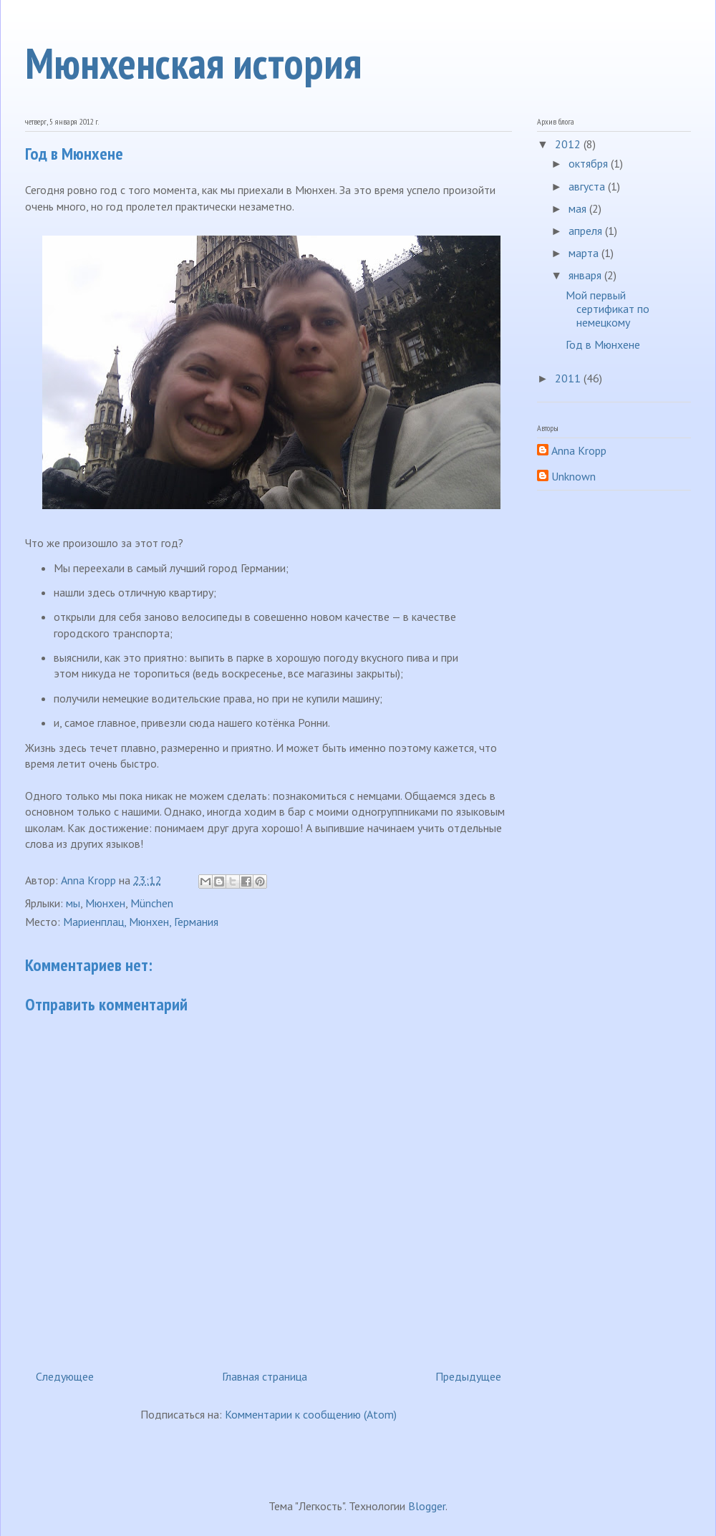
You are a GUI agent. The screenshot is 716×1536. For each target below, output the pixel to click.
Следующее (65, 1376)
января (586, 275)
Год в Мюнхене (603, 344)
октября (590, 163)
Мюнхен (105, 903)
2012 (569, 144)
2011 (569, 378)
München (151, 903)
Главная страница (264, 1376)
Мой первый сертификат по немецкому (607, 308)
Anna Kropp (578, 451)
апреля (587, 230)
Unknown (573, 476)
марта (585, 253)
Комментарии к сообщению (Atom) (311, 1414)
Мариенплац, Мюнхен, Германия (140, 921)
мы (73, 903)
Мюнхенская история (193, 63)
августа (588, 186)
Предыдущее (468, 1376)
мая (579, 208)
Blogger (426, 1506)
